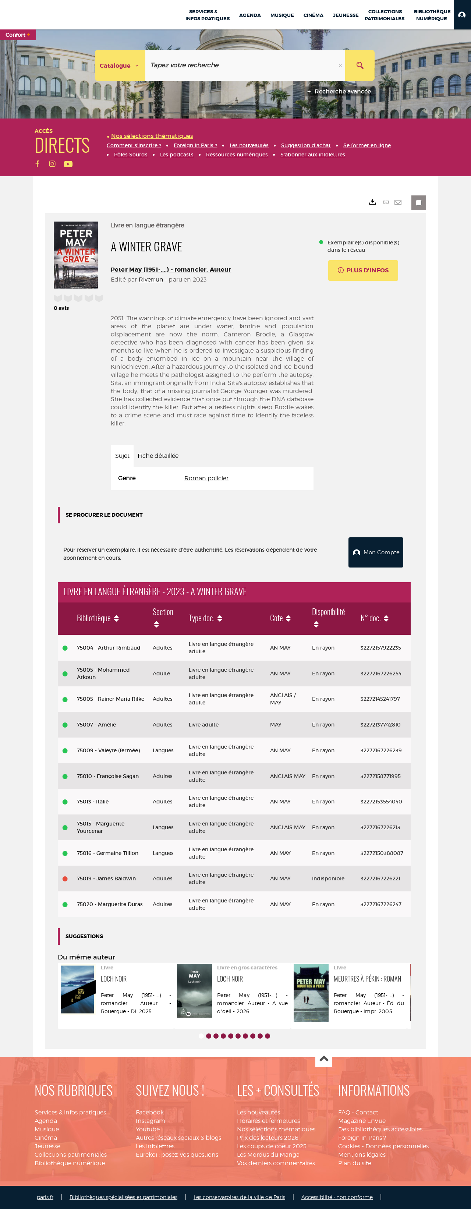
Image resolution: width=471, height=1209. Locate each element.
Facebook (150, 1112)
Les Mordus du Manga (268, 1154)
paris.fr (45, 1197)
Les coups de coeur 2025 (272, 1145)
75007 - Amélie (96, 724)
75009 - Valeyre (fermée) (108, 750)
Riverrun (151, 279)
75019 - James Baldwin (106, 878)
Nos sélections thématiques (276, 1129)
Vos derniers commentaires (276, 1162)
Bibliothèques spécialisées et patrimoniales (123, 1197)
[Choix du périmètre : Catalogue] (120, 65)
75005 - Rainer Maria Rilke (110, 699)
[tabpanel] (212, 478)
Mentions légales (362, 1154)
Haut (323, 1059)
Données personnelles (397, 1145)
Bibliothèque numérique (70, 1162)
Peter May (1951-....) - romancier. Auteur (171, 269)
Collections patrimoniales (71, 1154)
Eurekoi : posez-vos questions (177, 1154)
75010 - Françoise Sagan (108, 776)
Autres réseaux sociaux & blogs (178, 1137)
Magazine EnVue (362, 1120)
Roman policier (206, 478)
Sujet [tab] (122, 455)
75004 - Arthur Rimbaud (109, 647)
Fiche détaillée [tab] (158, 455)
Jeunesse (47, 1145)
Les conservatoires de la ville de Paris (239, 1197)
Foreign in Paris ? (362, 1137)
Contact (366, 1112)
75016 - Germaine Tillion (107, 852)
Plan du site (354, 1162)
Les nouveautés (258, 1112)
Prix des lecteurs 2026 (267, 1137)
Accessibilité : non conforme (337, 1197)
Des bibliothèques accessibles (380, 1129)
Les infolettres (155, 1145)
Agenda (46, 1120)
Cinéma (46, 1137)
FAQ (344, 1112)
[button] (462, 14)
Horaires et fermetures (268, 1120)
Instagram (150, 1120)
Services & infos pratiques (70, 1112)
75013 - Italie (93, 801)
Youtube (148, 1129)
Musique (47, 1129)
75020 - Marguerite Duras (110, 904)
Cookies (349, 1145)
